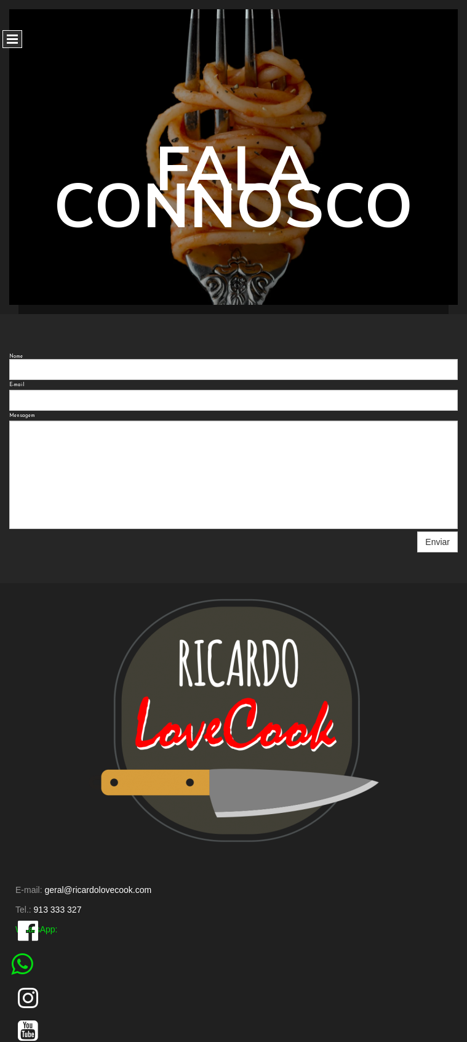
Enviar (437, 542)
